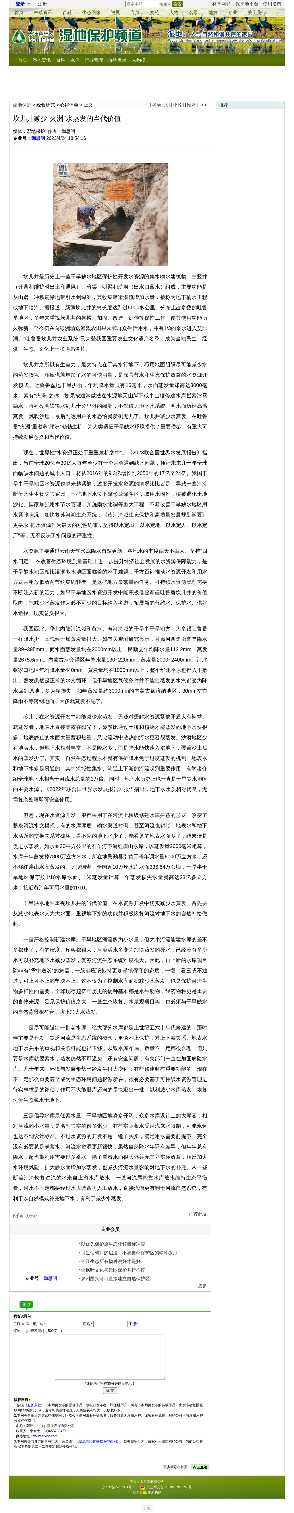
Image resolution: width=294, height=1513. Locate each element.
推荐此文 (198, 1214)
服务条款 (34, 1405)
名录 (193, 12)
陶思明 (38, 138)
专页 (135, 12)
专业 (232, 12)
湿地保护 (22, 104)
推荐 (192, 104)
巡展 (115, 12)
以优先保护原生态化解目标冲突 (113, 1244)
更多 (202, 1285)
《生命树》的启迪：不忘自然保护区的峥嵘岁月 (129, 1252)
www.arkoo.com (45, 1436)
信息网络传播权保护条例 (98, 1441)
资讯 (43, 12)
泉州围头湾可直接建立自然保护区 (115, 1278)
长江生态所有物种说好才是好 (111, 1261)
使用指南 (272, 3)
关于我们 (256, 12)
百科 (67, 12)
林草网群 (221, 3)
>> (204, 104)
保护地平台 (246, 3)
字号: (160, 104)
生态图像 (91, 12)
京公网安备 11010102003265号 (166, 1487)
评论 (178, 104)
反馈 (147, 1508)
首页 (19, 12)
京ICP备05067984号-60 (119, 1487)
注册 (42, 3)
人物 (174, 12)
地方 (213, 12)
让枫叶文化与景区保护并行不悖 (113, 1270)
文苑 (154, 12)
